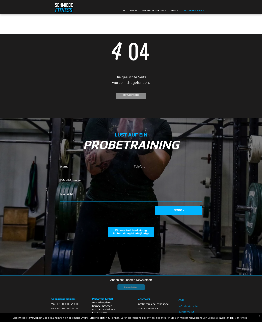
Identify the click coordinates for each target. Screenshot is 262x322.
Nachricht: (67, 194)
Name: (64, 166)
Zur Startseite (131, 94)
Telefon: (139, 166)
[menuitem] (122, 10)
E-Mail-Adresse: (71, 180)
